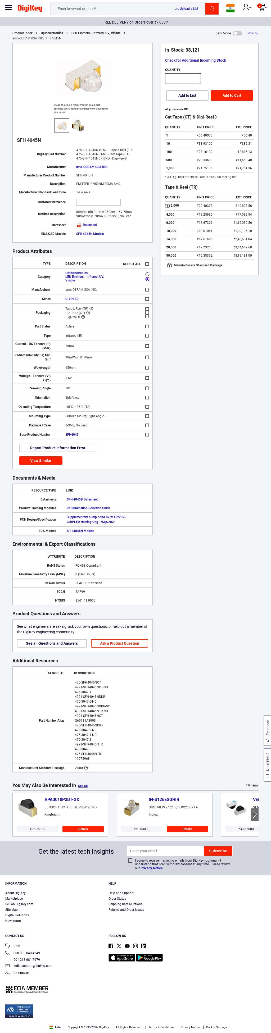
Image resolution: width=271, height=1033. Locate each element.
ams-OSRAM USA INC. (92, 167)
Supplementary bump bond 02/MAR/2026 (96, 517)
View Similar (40, 460)
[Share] (253, 33)
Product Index (22, 33)
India (55, 1027)
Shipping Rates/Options (125, 904)
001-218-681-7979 (22, 960)
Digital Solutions (17, 915)
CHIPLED (72, 299)
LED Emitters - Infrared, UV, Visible (95, 33)
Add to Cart (232, 95)
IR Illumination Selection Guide (88, 508)
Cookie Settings (216, 1027)
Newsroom (13, 921)
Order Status (117, 898)
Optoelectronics (52, 33)
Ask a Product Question (119, 643)
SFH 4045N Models (90, 234)
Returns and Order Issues (126, 910)
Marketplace (14, 898)
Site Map (11, 910)
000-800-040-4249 (22, 953)
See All (83, 786)
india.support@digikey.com (28, 966)
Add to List (187, 95)
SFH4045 (72, 434)
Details (83, 829)
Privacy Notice (152, 868)
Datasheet (86, 225)
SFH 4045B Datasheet (82, 499)
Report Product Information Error (57, 448)
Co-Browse (17, 973)
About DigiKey (15, 893)
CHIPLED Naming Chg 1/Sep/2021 (91, 522)
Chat (12, 946)
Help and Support (121, 893)
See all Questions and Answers (52, 643)
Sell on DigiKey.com (19, 904)
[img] (30, 9)
